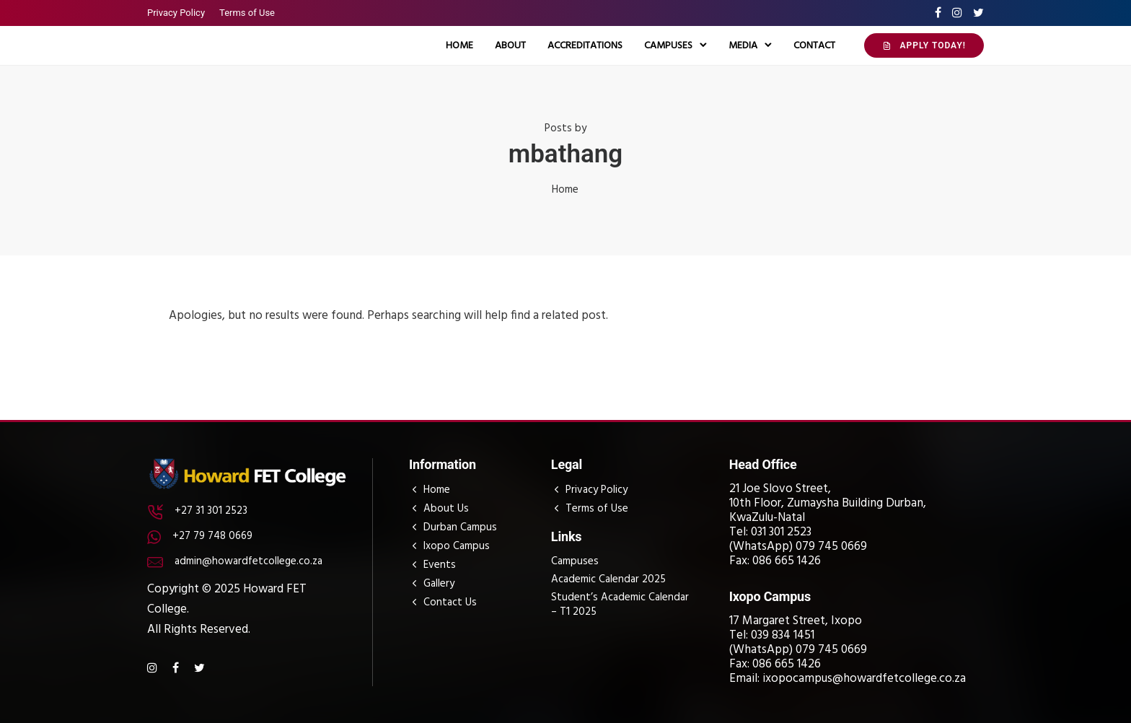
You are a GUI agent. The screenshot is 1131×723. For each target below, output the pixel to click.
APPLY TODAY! (924, 45)
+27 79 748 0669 (212, 536)
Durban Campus (460, 527)
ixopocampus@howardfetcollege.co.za (864, 678)
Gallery (438, 583)
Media (743, 46)
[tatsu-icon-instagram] (957, 12)
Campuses (668, 46)
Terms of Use (247, 12)
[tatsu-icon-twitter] (978, 12)
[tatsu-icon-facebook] (938, 12)
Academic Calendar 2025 (608, 579)
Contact (814, 46)
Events (439, 565)
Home (459, 46)
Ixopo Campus (456, 546)
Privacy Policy (176, 12)
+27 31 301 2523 (211, 511)
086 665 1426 (786, 561)
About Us (446, 508)
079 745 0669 (831, 546)
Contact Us (450, 602)
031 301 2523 (781, 532)
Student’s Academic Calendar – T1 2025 (620, 605)
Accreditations (584, 46)
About (510, 46)
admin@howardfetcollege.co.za (248, 561)
